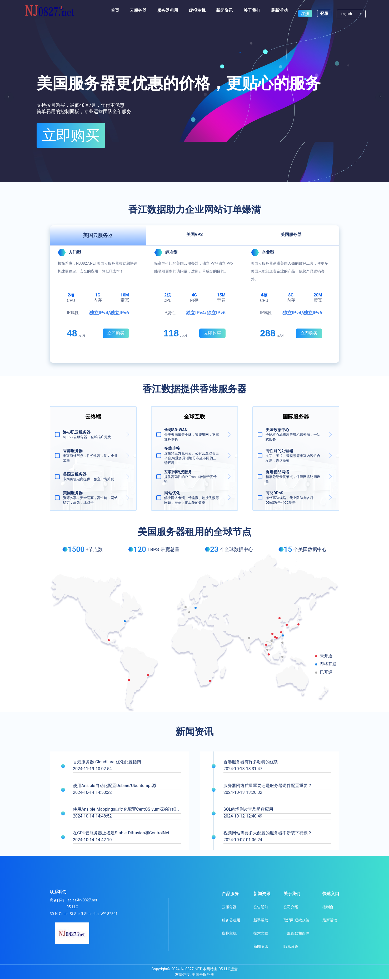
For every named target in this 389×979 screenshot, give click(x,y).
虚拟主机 (197, 10)
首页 (115, 10)
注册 (305, 10)
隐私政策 (290, 946)
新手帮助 (260, 920)
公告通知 (260, 907)
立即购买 (50, 128)
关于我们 (251, 10)
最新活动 (279, 10)
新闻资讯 (224, 10)
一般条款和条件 (296, 933)
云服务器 (138, 10)
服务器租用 (167, 10)
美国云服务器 (203, 974)
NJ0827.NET (191, 969)
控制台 (327, 907)
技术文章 (260, 933)
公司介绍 (290, 907)
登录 (324, 10)
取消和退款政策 (296, 920)
